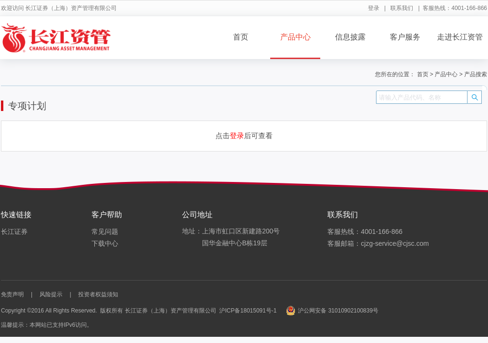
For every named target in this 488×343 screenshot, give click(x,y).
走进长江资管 (460, 37)
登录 (373, 8)
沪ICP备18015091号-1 (247, 310)
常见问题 (105, 231)
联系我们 (401, 8)
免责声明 (12, 294)
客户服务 (405, 37)
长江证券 (14, 231)
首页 (240, 37)
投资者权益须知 (98, 294)
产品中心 (295, 37)
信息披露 (350, 37)
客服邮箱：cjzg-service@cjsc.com (378, 243)
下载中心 (105, 243)
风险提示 (51, 294)
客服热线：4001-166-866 (364, 231)
